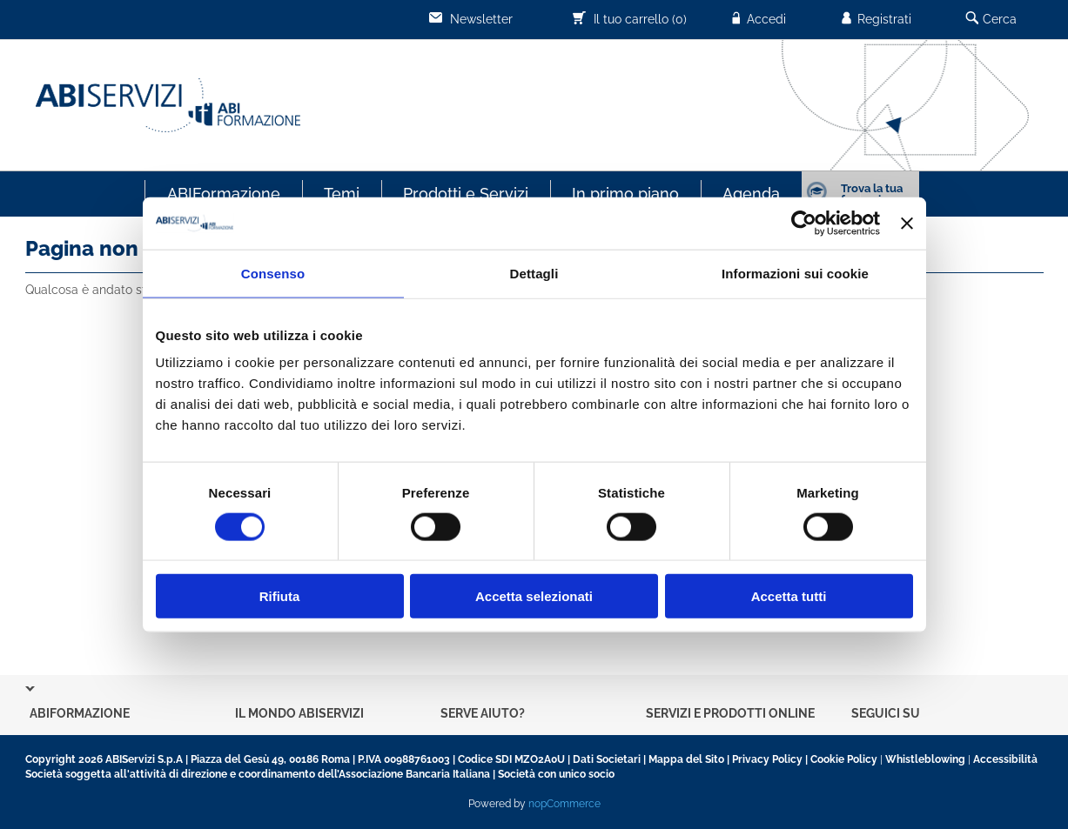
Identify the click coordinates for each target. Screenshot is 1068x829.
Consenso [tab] (273, 272)
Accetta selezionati (534, 596)
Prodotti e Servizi (465, 193)
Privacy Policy (767, 759)
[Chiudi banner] (907, 223)
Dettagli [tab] (534, 272)
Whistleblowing (925, 759)
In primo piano (625, 193)
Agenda (751, 193)
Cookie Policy (843, 759)
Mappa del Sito (686, 759)
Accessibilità (1005, 759)
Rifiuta (279, 596)
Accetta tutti (789, 596)
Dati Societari (607, 759)
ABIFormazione (223, 193)
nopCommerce (564, 804)
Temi (341, 193)
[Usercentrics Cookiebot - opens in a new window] (804, 223)
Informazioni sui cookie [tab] (795, 272)
